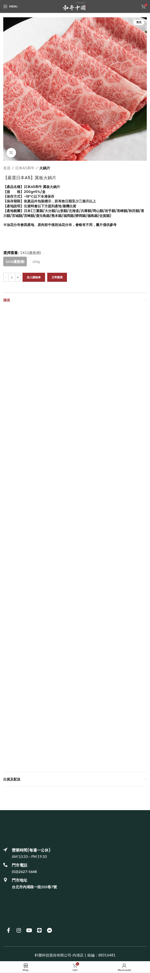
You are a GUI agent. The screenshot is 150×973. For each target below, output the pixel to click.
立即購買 (57, 277)
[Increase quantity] (17, 277)
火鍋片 (44, 168)
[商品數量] (12, 277)
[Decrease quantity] (6, 277)
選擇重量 (10, 252)
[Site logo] (75, 6)
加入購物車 (34, 277)
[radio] (15, 261)
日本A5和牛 (25, 168)
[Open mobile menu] (10, 6)
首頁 (7, 168)
